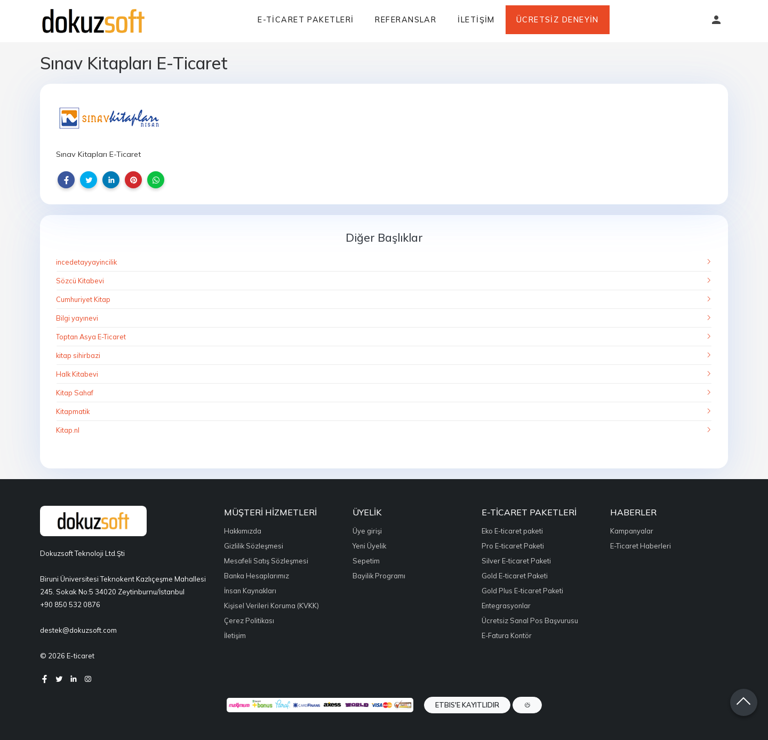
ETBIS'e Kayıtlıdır (467, 705)
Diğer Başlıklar (384, 237)
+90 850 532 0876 (70, 604)
